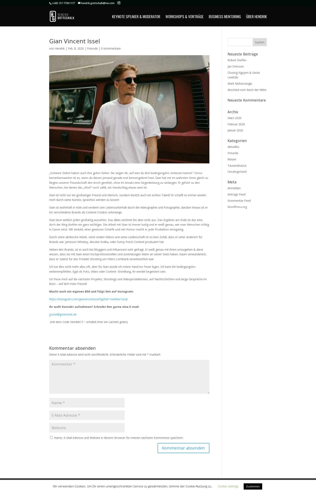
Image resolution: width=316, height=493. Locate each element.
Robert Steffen (237, 60)
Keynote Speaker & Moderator (136, 17)
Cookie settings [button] (228, 486)
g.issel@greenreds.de (63, 314)
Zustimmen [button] (253, 486)
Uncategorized (237, 171)
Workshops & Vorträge (184, 17)
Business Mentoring (225, 17)
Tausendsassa (237, 165)
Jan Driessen (236, 66)
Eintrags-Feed (236, 194)
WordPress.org (237, 207)
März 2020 (234, 118)
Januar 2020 (235, 130)
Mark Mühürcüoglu (240, 83)
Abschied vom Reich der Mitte (247, 90)
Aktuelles (233, 147)
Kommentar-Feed (239, 200)
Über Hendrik (256, 17)
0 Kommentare (111, 48)
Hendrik (60, 48)
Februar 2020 (236, 124)
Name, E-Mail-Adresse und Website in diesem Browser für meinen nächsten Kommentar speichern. (118, 438)
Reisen (232, 159)
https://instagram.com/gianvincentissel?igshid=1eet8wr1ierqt (88, 299)
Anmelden (234, 188)
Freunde (92, 48)
